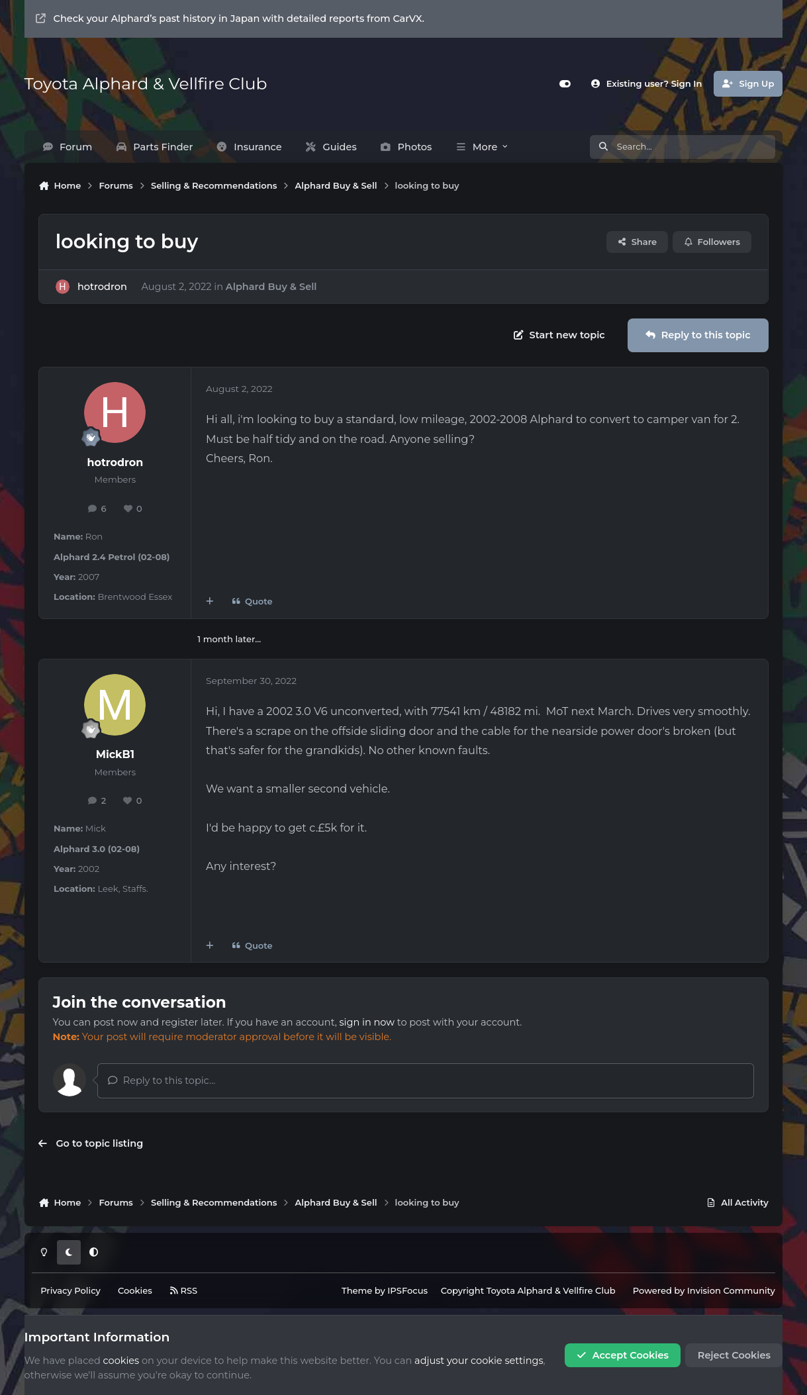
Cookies (135, 1290)
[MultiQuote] (209, 601)
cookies (121, 1361)
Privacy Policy (70, 1290)
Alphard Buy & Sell (271, 286)
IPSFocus (407, 1290)
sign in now (367, 1022)
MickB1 (115, 754)
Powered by (704, 1290)
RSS (183, 1290)
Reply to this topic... (162, 1080)
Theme (357, 1290)
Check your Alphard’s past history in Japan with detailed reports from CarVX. (230, 18)
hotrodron (102, 286)
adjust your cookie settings (478, 1361)
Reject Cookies (734, 1355)
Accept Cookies (623, 1355)
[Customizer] (565, 84)
